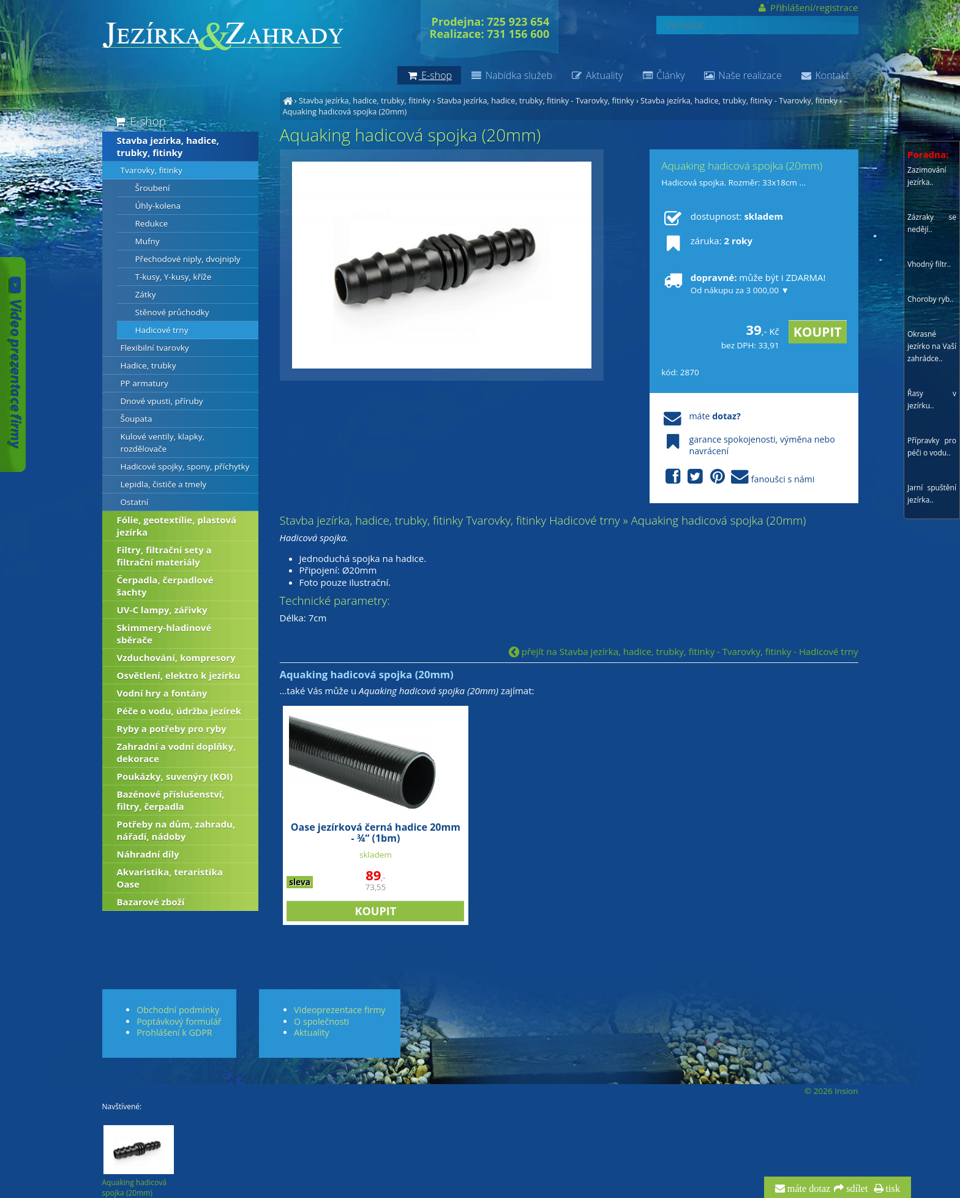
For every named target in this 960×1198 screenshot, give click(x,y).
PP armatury (144, 383)
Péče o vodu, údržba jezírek (179, 711)
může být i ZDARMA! (743, 283)
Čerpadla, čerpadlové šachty (165, 586)
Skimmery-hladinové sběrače (164, 633)
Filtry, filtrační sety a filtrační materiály (164, 556)
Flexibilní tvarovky (155, 347)
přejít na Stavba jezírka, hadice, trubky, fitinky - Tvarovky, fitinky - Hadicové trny (683, 651)
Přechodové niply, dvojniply (188, 258)
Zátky (145, 294)
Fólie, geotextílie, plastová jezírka (177, 526)
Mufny (147, 241)
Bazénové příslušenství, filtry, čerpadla (171, 800)
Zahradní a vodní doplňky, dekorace (176, 752)
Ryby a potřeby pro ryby (172, 728)
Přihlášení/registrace (807, 7)
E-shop (139, 121)
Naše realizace (742, 75)
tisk (891, 1189)
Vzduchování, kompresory (176, 657)
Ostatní (135, 501)
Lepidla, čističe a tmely (164, 484)
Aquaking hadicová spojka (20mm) (345, 111)
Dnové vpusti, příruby (162, 400)
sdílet (856, 1189)
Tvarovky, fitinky (151, 170)
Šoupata (136, 418)
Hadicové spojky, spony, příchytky (185, 466)
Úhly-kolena (158, 205)
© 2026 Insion (831, 1090)
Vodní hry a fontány (162, 693)
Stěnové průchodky (172, 312)
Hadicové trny (162, 329)
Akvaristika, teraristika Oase (170, 878)
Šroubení (152, 187)
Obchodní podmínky (178, 1010)
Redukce (151, 223)
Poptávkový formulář (179, 1021)
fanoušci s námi (737, 477)
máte (700, 416)
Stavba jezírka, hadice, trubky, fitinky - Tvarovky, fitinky (535, 100)
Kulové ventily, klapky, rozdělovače (163, 442)
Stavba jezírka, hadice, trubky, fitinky (364, 100)
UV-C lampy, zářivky (162, 610)
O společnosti (321, 1021)
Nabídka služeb (511, 75)
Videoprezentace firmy (339, 1010)
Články (662, 75)
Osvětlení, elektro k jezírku (179, 675)
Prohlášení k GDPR (174, 1032)
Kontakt (824, 75)
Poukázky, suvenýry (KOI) (175, 776)
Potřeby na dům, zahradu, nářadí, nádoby (176, 830)
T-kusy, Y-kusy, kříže (173, 276)
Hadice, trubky (148, 365)
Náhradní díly (148, 854)
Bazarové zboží (151, 902)
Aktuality (597, 75)
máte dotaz (808, 1189)
